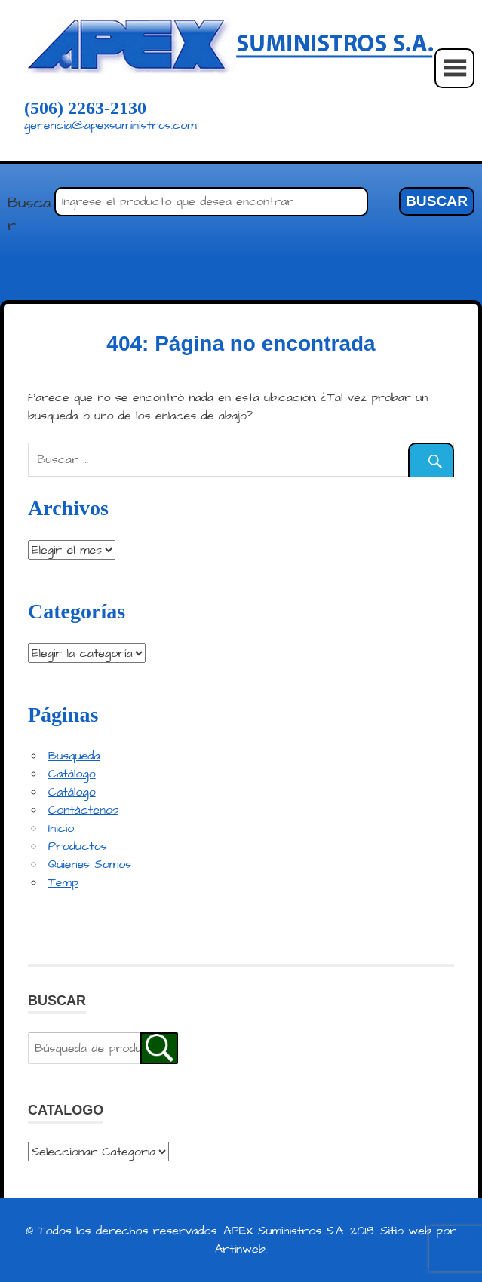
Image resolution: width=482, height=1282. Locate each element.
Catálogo (72, 773)
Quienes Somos (89, 864)
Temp (63, 882)
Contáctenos (83, 810)
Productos (77, 846)
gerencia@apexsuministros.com (110, 125)
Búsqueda (74, 755)
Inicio (61, 828)
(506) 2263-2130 (85, 108)
